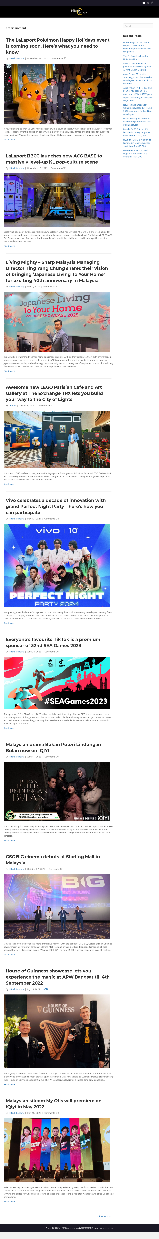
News (41, 21)
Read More (9, 146)
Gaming (71, 21)
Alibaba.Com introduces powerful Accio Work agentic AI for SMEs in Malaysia (137, 73)
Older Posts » (104, 1223)
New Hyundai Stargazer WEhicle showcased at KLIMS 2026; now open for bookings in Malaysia (137, 116)
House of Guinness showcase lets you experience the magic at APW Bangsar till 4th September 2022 (58, 984)
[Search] (150, 20)
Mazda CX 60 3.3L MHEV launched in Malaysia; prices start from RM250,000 (136, 139)
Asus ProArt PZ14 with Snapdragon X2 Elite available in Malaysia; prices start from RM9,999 (137, 85)
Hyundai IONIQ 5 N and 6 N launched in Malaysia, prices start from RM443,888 (137, 149)
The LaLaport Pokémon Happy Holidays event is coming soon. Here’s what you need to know (58, 53)
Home (33, 21)
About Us (123, 21)
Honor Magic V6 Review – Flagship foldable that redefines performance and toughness (137, 54)
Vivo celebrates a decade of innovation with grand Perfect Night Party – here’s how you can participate (56, 513)
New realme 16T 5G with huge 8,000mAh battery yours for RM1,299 (135, 160)
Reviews (50, 21)
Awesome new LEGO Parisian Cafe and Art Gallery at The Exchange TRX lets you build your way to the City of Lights (54, 400)
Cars (114, 21)
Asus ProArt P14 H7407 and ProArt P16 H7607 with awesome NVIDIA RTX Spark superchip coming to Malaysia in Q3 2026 (137, 101)
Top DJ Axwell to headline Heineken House (136, 64)
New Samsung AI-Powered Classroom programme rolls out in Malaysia (137, 128)
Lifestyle (90, 21)
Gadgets (61, 21)
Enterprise (104, 21)
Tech (81, 21)
